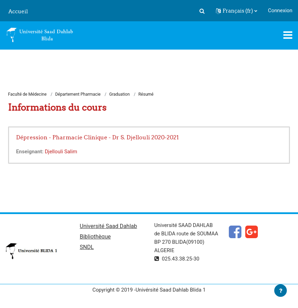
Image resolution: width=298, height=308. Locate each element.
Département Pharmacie (78, 94)
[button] (202, 10)
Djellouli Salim (61, 151)
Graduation (119, 94)
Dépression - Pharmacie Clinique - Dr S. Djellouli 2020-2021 (97, 137)
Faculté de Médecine (27, 94)
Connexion (280, 10)
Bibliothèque (95, 236)
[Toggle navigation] (288, 35)
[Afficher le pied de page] (280, 290)
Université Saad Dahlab (108, 226)
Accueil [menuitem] (18, 11)
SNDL (87, 247)
